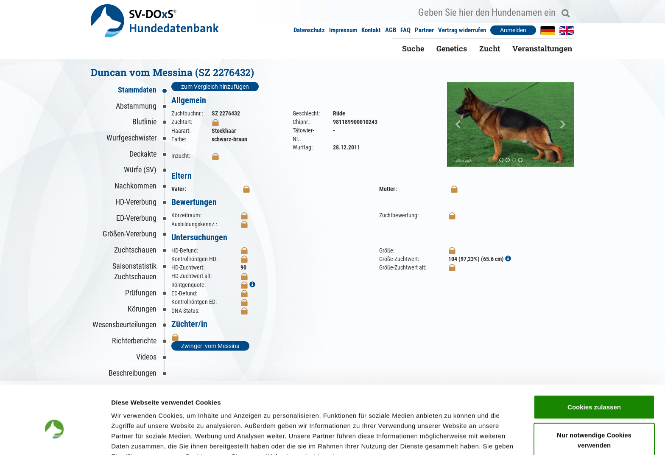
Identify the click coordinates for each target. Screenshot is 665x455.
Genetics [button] (451, 48)
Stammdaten (137, 89)
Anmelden (513, 30)
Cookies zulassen (594, 361)
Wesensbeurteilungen (124, 324)
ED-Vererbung (136, 217)
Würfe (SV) (140, 169)
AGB (390, 30)
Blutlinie (144, 121)
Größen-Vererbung (129, 233)
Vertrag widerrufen (462, 30)
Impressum (343, 30)
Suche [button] (413, 48)
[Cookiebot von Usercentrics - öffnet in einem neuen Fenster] (55, 438)
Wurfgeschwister (131, 137)
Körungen (142, 308)
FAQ (405, 30)
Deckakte (142, 153)
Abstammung (136, 105)
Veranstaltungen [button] (542, 48)
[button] (456, 124)
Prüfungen (140, 292)
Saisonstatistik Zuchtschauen (134, 271)
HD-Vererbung (135, 201)
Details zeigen (451, 438)
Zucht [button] (489, 48)
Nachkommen (135, 185)
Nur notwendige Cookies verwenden (594, 394)
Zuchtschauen (135, 249)
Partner (424, 30)
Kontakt (371, 30)
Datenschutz (309, 30)
